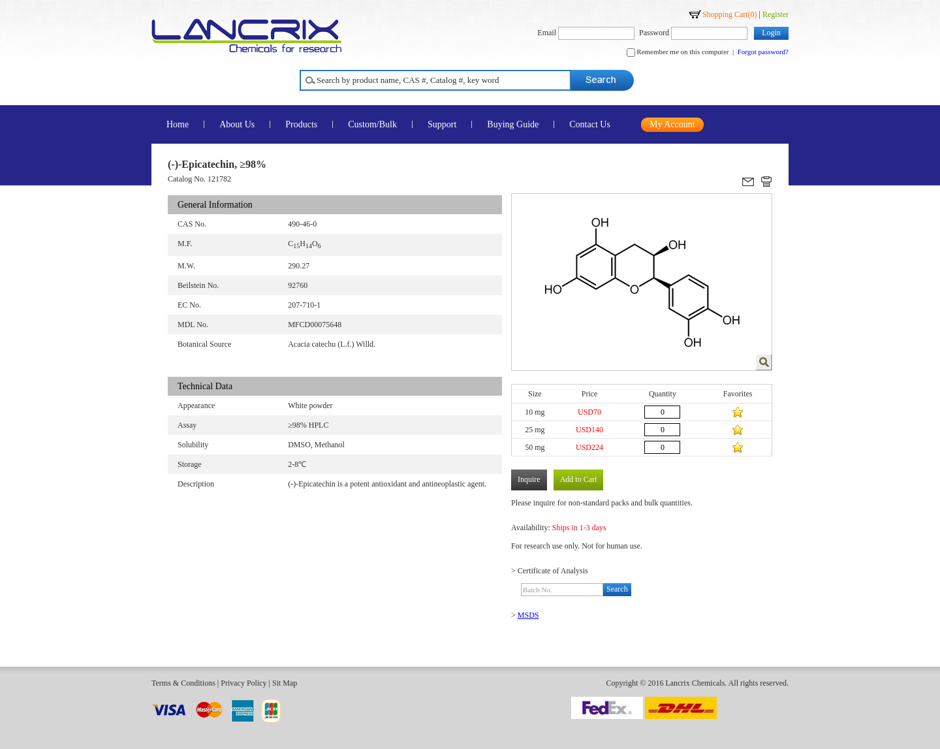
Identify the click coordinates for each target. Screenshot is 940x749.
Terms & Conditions (183, 683)
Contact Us (589, 124)
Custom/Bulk (372, 124)
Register (775, 14)
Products (301, 124)
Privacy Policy (243, 683)
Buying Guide (513, 124)
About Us (237, 124)
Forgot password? (763, 52)
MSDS (528, 615)
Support (442, 124)
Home (177, 124)
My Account (672, 124)
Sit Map (284, 683)
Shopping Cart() (729, 14)
